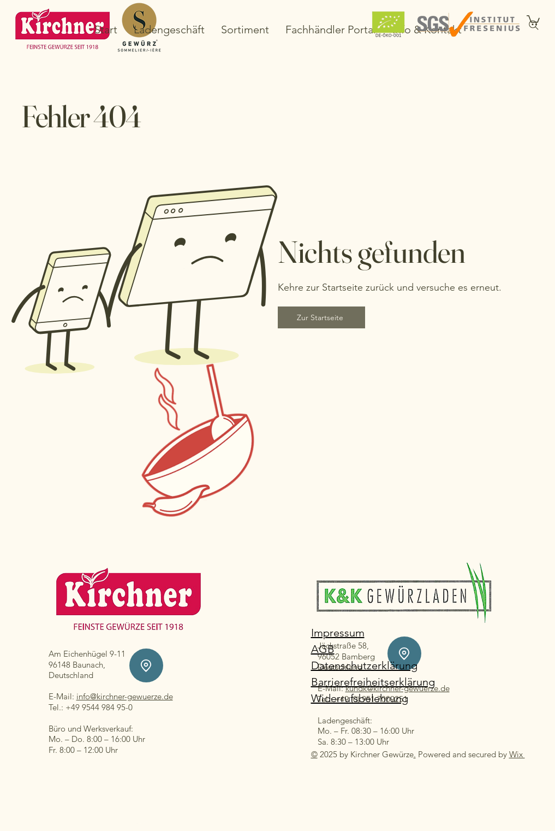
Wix (517, 754)
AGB (323, 649)
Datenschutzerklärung (364, 665)
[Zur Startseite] (321, 317)
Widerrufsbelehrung (359, 698)
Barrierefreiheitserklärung (373, 681)
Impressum (338, 632)
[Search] (533, 25)
